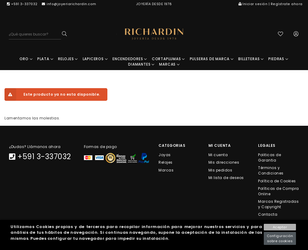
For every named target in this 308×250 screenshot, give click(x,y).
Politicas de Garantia (269, 157)
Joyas (165, 154)
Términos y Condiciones (271, 170)
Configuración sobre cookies (280, 238)
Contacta (267, 214)
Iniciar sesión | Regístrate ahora (271, 4)
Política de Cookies (277, 180)
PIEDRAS (278, 58)
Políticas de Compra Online (278, 191)
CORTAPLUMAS (168, 58)
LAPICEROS (95, 58)
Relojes (166, 162)
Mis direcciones (223, 162)
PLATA (45, 58)
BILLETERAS (251, 58)
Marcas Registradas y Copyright (278, 204)
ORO (26, 58)
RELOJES (68, 58)
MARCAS (169, 64)
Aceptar (280, 227)
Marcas (166, 169)
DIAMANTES (141, 64)
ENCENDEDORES (129, 58)
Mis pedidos (220, 169)
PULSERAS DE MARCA (212, 58)
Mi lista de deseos (226, 177)
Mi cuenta (218, 154)
